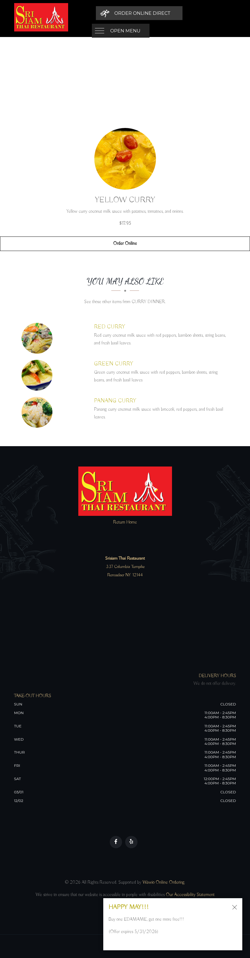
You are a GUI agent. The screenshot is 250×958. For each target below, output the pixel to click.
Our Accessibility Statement (190, 895)
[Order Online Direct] (193, 13)
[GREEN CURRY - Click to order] (38, 375)
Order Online (125, 243)
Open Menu (125, 13)
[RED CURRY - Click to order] (38, 338)
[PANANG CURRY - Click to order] (38, 412)
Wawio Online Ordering (163, 882)
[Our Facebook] (116, 842)
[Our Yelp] (131, 842)
